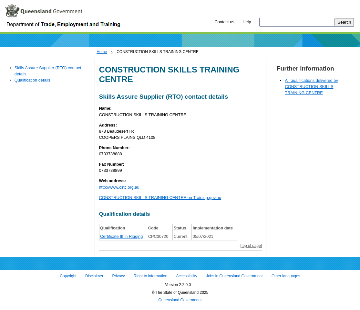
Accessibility (186, 276)
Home (102, 52)
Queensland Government (179, 300)
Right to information (150, 276)
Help (246, 21)
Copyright (68, 276)
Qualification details (32, 80)
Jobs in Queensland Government (234, 276)
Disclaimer (94, 276)
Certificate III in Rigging (121, 236)
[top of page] (251, 245)
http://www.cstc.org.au (119, 187)
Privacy (118, 276)
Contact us (224, 21)
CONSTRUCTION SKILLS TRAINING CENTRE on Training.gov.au (160, 197)
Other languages (286, 276)
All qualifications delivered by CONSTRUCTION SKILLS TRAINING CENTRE (311, 86)
